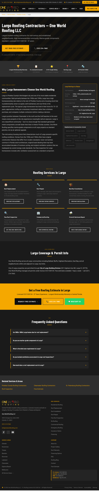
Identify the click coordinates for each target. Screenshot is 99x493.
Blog (81, 8)
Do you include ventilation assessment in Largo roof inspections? (49, 357)
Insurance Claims (56, 431)
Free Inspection (92, 8)
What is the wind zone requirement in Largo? (49, 348)
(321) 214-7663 (6, 424)
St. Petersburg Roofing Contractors (78, 385)
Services (31, 8)
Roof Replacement (56, 408)
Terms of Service (78, 487)
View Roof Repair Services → (47, 201)
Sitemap (95, 487)
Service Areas (54, 8)
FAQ (52, 456)
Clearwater (5, 463)
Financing (54, 434)
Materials (42, 8)
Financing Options (56, 453)
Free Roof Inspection (57, 418)
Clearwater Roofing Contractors (44, 385)
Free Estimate (38, 389)
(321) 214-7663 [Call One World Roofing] (8, 2)
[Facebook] (3, 432)
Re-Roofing (54, 421)
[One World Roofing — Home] (9, 8)
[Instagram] (8, 432)
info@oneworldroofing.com (23, 2)
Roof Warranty (55, 450)
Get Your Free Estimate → (15, 48)
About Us (53, 443)
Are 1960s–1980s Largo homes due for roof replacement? (49, 332)
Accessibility (87, 487)
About (74, 8)
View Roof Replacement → (14, 201)
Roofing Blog (55, 460)
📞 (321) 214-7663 (41, 48)
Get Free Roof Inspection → (14, 230)
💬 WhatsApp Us (74, 301)
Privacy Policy (68, 487)
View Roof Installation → (78, 201)
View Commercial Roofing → (47, 230)
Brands (65, 8)
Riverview (5, 456)
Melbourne (5, 470)
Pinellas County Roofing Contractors (14, 385)
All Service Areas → (8, 473)
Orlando (4, 443)
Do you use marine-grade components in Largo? (49, 340)
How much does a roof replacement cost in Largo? (49, 365)
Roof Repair (54, 414)
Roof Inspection (7, 389)
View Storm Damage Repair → (79, 230)
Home (23, 8)
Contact (53, 463)
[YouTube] (12, 432)
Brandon (4, 453)
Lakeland (4, 460)
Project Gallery (55, 447)
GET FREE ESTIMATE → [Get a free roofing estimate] (90, 2)
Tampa (4, 450)
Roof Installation (56, 411)
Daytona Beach (6, 466)
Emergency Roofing (57, 428)
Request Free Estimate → (28, 301)
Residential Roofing (56, 405)
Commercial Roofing (57, 424)
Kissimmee (5, 447)
